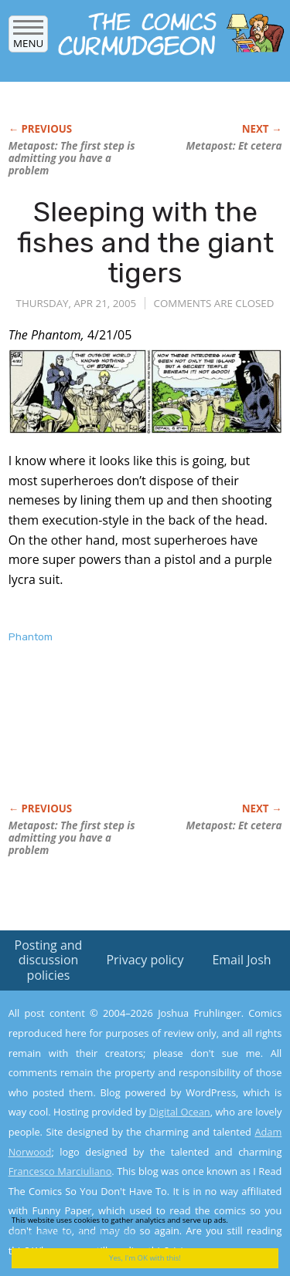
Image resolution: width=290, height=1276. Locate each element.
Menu (28, 38)
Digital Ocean (179, 1112)
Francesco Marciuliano (60, 1171)
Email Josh (241, 959)
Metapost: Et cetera (234, 146)
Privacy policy (144, 959)
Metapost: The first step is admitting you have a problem (72, 158)
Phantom (31, 637)
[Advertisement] (132, 739)
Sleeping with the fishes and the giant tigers (145, 242)
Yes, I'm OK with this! (145, 1258)
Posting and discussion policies (49, 960)
